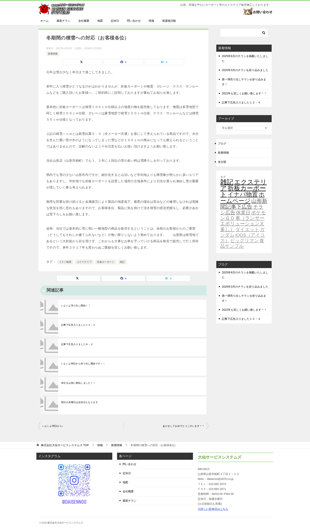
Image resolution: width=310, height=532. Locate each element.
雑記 (122, 262)
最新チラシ (63, 20)
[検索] (244, 33)
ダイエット (247, 229)
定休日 (115, 20)
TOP (65, 445)
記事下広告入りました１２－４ (78, 325)
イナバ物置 (65, 262)
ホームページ (242, 197)
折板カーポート (105, 262)
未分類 (222, 161)
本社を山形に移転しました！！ (78, 383)
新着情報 (53, 53)
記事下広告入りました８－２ (77, 344)
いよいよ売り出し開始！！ (76, 305)
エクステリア (84, 262)
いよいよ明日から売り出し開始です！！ (83, 363)
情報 (151, 20)
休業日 (243, 212)
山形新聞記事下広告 (243, 204)
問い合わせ (134, 20)
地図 (100, 20)
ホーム (44, 20)
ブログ (222, 143)
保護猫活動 (169, 20)
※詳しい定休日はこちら (213, 508)
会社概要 (83, 20)
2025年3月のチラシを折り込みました (245, 70)
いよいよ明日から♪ (52, 426)
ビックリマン (244, 240)
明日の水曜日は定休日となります (79, 402)
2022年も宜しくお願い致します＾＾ (244, 93)
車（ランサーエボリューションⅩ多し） (242, 224)
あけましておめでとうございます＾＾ (183, 426)
